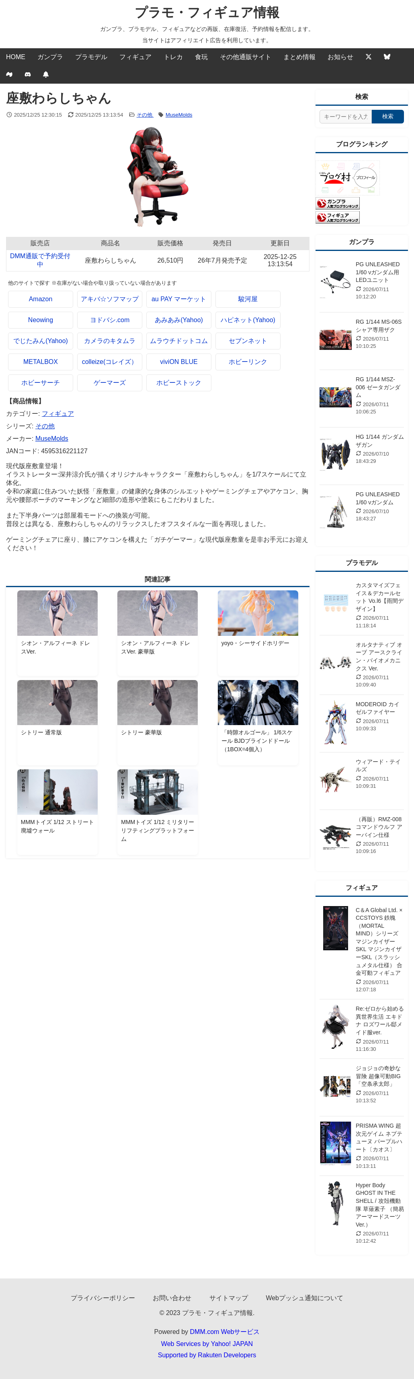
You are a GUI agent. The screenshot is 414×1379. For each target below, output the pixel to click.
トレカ (173, 56)
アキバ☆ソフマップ (110, 299)
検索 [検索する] (388, 116)
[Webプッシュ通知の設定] (46, 75)
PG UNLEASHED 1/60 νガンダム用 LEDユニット (378, 272)
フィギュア (135, 56)
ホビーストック (178, 382)
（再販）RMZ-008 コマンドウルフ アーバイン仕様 (379, 827)
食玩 (201, 56)
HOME (15, 56)
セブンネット (248, 340)
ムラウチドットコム (179, 340)
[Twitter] (368, 57)
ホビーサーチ (40, 382)
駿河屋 (248, 299)
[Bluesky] (387, 57)
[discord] (27, 75)
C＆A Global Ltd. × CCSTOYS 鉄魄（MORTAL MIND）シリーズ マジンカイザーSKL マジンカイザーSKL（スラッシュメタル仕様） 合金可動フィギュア (379, 941)
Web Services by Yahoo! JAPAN (207, 1343)
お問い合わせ (172, 1298)
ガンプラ (50, 56)
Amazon (41, 299)
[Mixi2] (9, 75)
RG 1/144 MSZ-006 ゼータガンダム (378, 387)
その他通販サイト (245, 56)
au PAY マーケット (179, 299)
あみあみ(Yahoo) (179, 319)
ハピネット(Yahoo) (248, 319)
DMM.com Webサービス (225, 1331)
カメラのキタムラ (109, 340)
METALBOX (40, 361)
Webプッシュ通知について (304, 1298)
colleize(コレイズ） (110, 361)
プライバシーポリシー (103, 1298)
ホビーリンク (248, 361)
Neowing (40, 319)
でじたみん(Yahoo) (40, 340)
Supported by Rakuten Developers (207, 1355)
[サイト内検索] (346, 116)
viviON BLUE (178, 361)
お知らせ (340, 56)
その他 (145, 115)
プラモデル (91, 56)
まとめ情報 (299, 56)
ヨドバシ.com (110, 319)
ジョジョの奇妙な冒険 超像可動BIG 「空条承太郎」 (378, 1076)
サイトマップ (228, 1298)
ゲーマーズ (110, 382)
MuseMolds (179, 115)
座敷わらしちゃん (110, 260)
